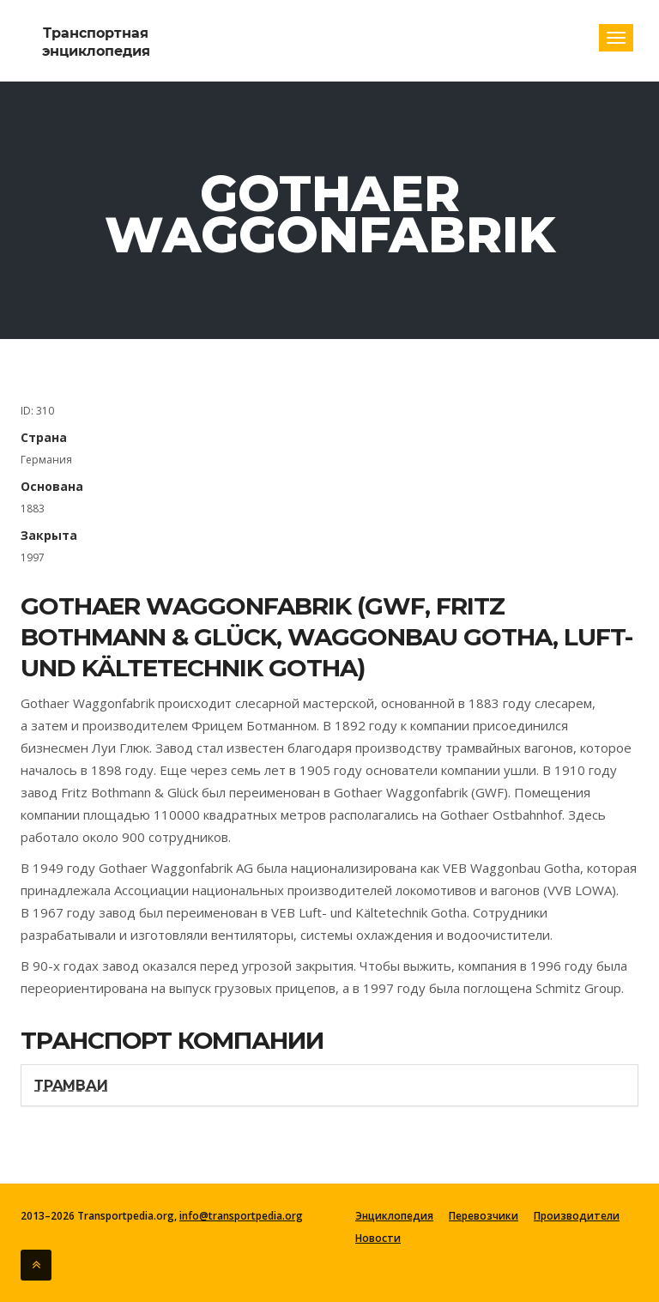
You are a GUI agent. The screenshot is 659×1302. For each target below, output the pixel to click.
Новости (378, 1238)
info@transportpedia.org (241, 1215)
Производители (577, 1216)
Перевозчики (483, 1216)
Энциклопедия (394, 1216)
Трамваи (71, 1085)
